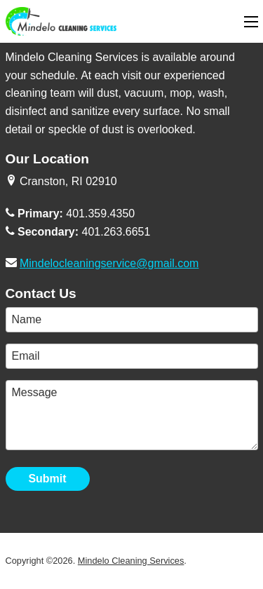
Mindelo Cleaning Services (131, 560)
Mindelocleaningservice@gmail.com (109, 263)
